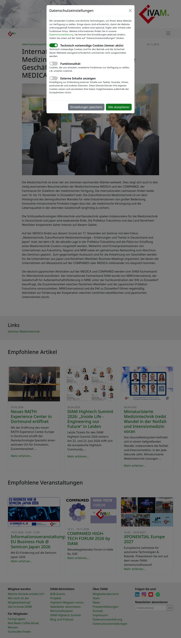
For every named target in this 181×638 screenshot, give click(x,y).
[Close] (130, 10)
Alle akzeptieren (118, 107)
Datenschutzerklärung (61, 34)
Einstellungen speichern (86, 107)
